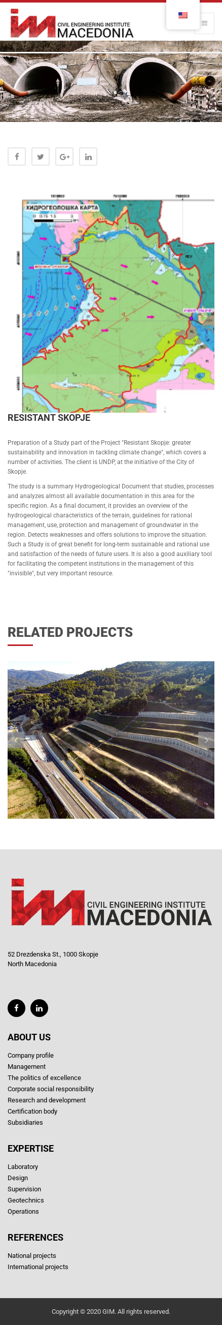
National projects (32, 1255)
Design (18, 1178)
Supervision (24, 1189)
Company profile (31, 1055)
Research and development (47, 1100)
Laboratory (23, 1166)
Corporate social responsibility (51, 1089)
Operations (23, 1211)
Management (27, 1066)
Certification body (32, 1111)
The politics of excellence (44, 1078)
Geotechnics (26, 1200)
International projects (38, 1267)
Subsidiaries (25, 1122)
